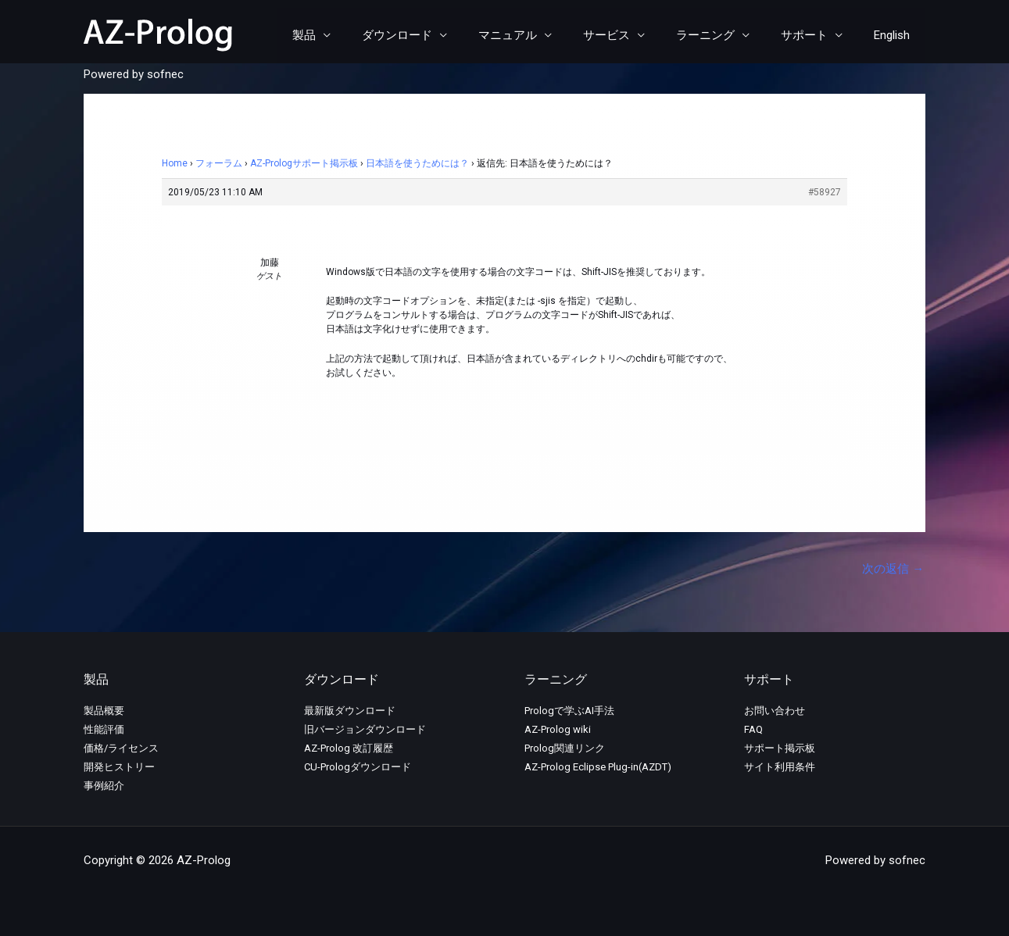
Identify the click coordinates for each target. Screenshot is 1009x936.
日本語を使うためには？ (417, 163)
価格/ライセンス (121, 749)
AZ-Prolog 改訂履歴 (348, 749)
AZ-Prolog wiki (557, 730)
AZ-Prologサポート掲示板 (304, 163)
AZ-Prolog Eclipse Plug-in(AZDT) (597, 767)
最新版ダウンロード (349, 711)
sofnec (165, 74)
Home (175, 163)
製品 (355, 35)
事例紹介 (104, 786)
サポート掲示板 (779, 749)
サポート (816, 35)
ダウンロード (440, 35)
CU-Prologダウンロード (357, 767)
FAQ (753, 730)
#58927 (824, 192)
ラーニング (725, 35)
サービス (633, 35)
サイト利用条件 (779, 767)
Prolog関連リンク (564, 749)
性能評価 (104, 730)
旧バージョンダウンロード (365, 730)
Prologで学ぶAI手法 (569, 711)
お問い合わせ (774, 711)
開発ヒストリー (119, 767)
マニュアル (542, 35)
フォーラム (218, 163)
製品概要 (104, 711)
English (896, 35)
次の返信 (893, 569)
